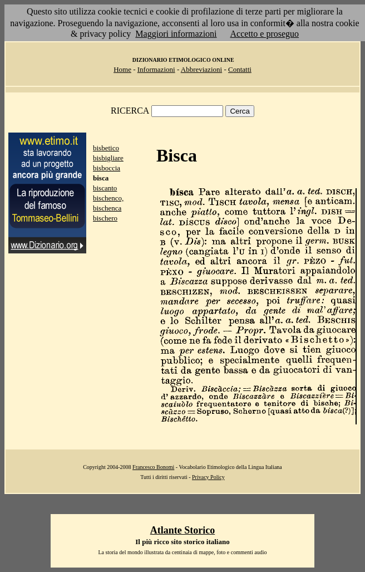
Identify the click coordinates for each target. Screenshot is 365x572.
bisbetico (106, 148)
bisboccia (106, 168)
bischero (105, 218)
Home (122, 69)
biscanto (105, 188)
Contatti (239, 69)
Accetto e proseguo (264, 33)
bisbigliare (108, 158)
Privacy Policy (208, 477)
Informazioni (156, 69)
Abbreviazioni (201, 69)
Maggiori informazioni (175, 33)
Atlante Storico (182, 530)
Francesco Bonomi (153, 467)
